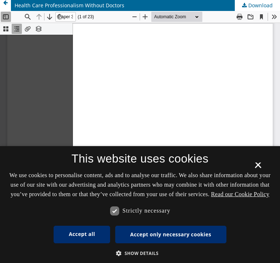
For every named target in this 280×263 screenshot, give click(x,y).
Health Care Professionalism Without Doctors (69, 5)
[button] (140, 253)
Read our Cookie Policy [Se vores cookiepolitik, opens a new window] (240, 194)
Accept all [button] (82, 233)
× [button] (258, 168)
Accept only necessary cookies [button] (170, 234)
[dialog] (140, 204)
